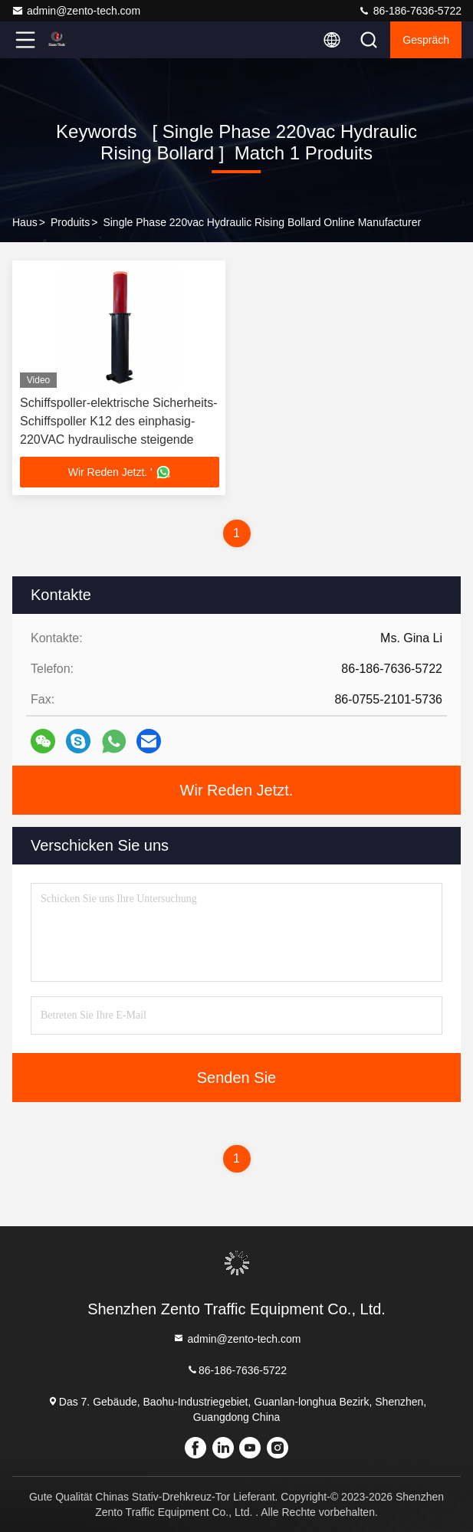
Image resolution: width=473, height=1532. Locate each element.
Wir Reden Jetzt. (237, 790)
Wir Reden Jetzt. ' (119, 472)
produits (70, 222)
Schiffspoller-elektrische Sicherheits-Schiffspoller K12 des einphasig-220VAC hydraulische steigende (119, 421)
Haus (25, 222)
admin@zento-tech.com (75, 11)
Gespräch (425, 40)
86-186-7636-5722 (410, 11)
